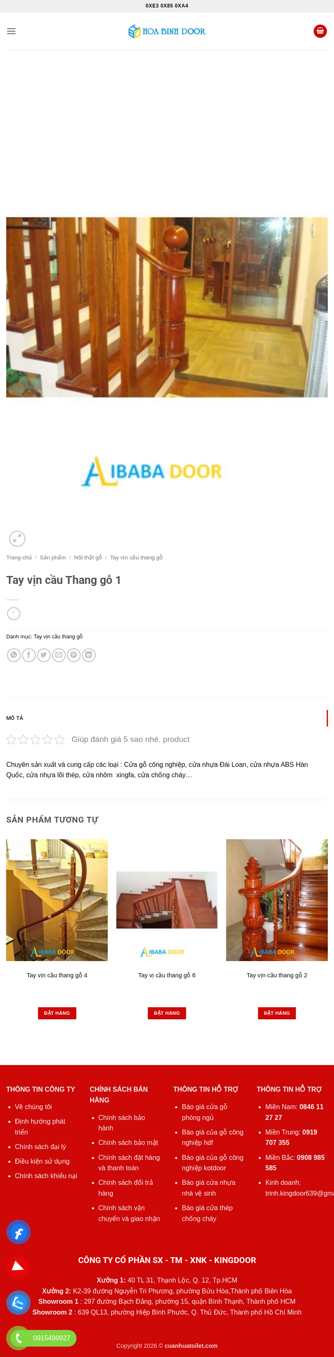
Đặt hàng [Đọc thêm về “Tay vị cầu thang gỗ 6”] (167, 1013)
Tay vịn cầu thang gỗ (136, 557)
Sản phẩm (53, 557)
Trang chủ (19, 557)
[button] (11, 31)
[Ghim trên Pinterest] (74, 655)
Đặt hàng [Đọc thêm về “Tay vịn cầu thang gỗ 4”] (57, 1013)
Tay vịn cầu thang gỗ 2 (277, 975)
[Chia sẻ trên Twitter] (44, 655)
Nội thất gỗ (88, 557)
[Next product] (13, 613)
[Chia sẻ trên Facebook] (29, 655)
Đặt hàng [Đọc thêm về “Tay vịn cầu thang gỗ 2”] (277, 1013)
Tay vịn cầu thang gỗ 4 (57, 975)
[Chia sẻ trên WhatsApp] (14, 655)
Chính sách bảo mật (128, 1142)
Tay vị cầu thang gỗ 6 (167, 975)
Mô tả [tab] (14, 718)
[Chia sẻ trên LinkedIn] (89, 655)
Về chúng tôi (33, 1106)
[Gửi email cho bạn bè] (59, 655)
